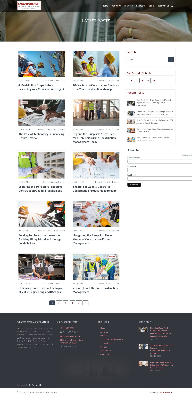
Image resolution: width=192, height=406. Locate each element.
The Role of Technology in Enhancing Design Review (41, 136)
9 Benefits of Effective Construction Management (95, 290)
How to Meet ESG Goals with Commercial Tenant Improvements (153, 139)
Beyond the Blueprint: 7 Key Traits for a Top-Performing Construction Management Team (94, 137)
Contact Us (163, 6)
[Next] (86, 302)
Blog (151, 6)
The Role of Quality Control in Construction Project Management (94, 188)
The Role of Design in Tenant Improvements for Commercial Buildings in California (154, 112)
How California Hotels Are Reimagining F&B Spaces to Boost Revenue (155, 121)
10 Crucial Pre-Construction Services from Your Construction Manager (96, 87)
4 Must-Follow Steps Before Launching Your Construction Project (41, 87)
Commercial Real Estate (113, 339)
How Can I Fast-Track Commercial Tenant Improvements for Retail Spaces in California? (153, 103)
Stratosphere (166, 392)
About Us (116, 6)
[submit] (171, 59)
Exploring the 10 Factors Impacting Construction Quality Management (40, 188)
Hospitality (107, 343)
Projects (140, 6)
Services (128, 6)
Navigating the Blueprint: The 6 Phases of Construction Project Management (92, 239)
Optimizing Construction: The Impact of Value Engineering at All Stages (41, 290)
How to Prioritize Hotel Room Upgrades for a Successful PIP (154, 130)
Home (105, 6)
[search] (150, 59)
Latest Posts (105, 350)
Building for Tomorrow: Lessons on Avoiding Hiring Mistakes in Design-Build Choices (40, 239)
